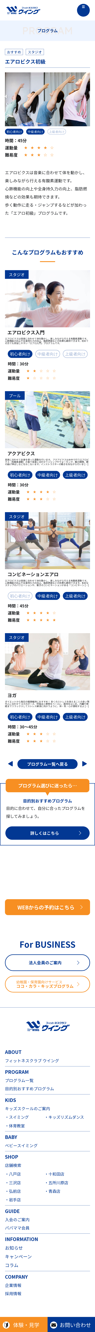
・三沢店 (13, 1183)
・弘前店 (13, 1191)
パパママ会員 (17, 1228)
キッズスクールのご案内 (27, 1108)
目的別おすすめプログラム (29, 1089)
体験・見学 (26, 1325)
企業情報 (13, 1285)
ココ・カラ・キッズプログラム (52, 984)
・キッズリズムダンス (64, 1117)
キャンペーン (18, 1256)
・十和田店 (54, 1174)
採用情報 (13, 1293)
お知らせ (14, 1248)
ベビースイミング (21, 1145)
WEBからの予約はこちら (45, 907)
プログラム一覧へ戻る (47, 764)
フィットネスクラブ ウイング (32, 1061)
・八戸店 (13, 1174)
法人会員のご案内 (45, 962)
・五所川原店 (56, 1183)
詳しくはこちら (44, 833)
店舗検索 (13, 1165)
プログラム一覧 (19, 1080)
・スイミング (17, 1117)
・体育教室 (15, 1126)
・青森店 (52, 1191)
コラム (11, 1265)
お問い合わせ (75, 1325)
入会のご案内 (17, 1220)
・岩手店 (13, 1200)
